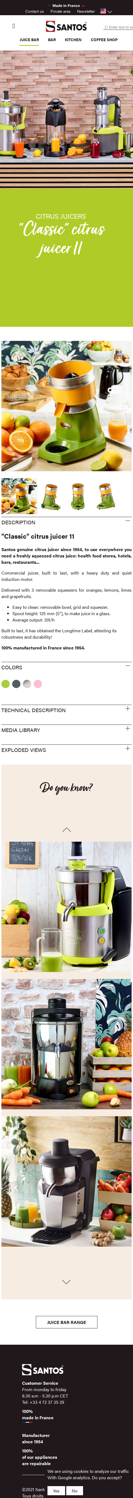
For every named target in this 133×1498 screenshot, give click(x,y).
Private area (60, 11)
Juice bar (29, 39)
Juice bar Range (66, 1322)
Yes (56, 1491)
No (75, 1491)
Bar (52, 39)
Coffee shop (104, 39)
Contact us (34, 11)
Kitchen (73, 39)
